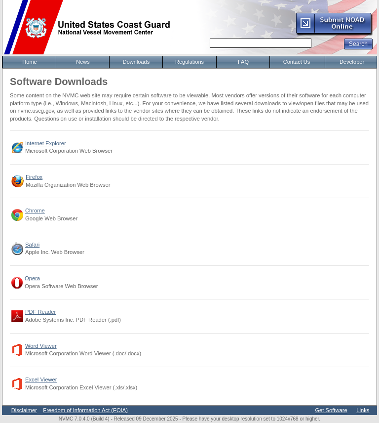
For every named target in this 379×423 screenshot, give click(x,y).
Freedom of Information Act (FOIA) (85, 410)
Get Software (331, 410)
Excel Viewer (41, 379)
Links (362, 410)
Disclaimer (24, 410)
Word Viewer (41, 346)
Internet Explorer (45, 143)
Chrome (35, 210)
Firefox (34, 177)
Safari (32, 245)
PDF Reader (40, 312)
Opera (32, 278)
